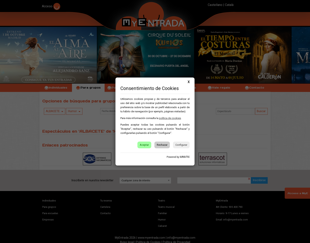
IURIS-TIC (185, 157)
